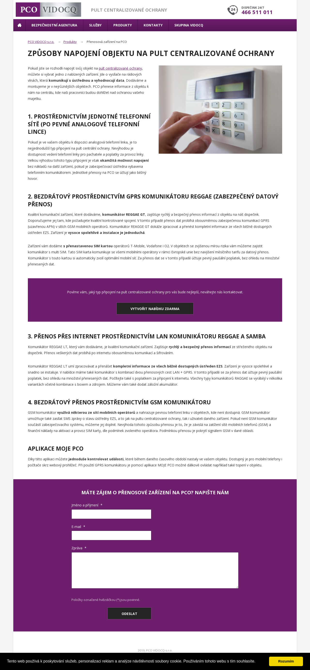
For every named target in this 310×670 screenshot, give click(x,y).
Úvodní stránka (19, 25)
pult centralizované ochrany (120, 68)
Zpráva (78, 548)
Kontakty (153, 25)
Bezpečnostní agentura (54, 25)
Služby (95, 25)
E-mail (78, 526)
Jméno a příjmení (86, 505)
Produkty (122, 25)
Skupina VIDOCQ (188, 25)
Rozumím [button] (286, 661)
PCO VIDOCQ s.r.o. (41, 42)
